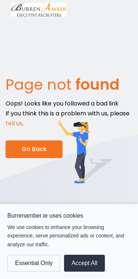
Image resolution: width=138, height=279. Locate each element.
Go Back (34, 149)
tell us (14, 123)
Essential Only (34, 263)
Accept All (84, 263)
